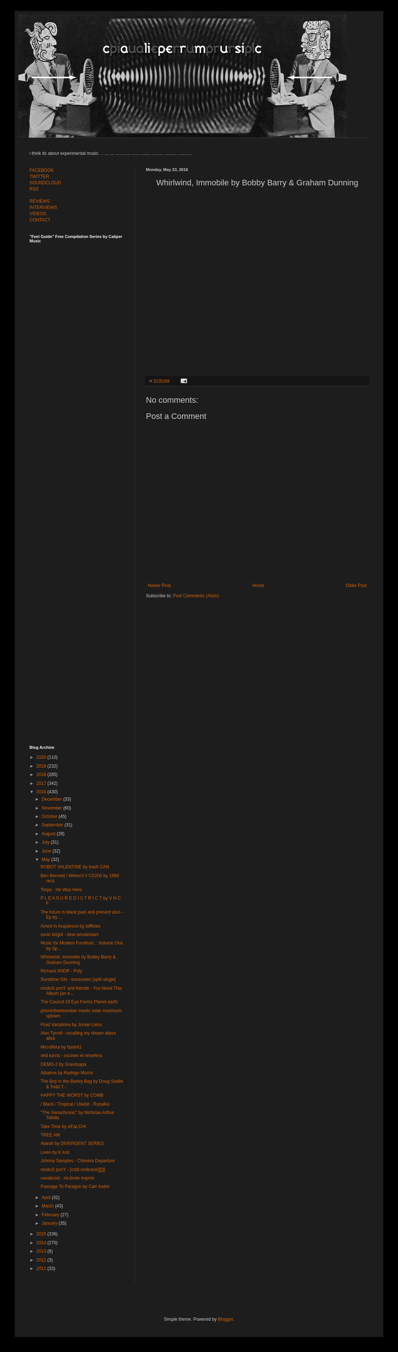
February (51, 1214)
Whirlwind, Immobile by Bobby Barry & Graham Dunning (78, 959)
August (49, 833)
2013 (42, 1251)
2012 (42, 1260)
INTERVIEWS (43, 207)
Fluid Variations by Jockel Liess (71, 1024)
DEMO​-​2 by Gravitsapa (63, 1064)
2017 (42, 783)
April (47, 1197)
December (52, 799)
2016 (42, 791)
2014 (42, 1242)
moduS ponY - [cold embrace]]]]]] (73, 1169)
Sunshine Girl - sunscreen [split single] (78, 979)
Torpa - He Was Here (61, 889)
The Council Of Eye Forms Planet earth (79, 1001)
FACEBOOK (41, 170)
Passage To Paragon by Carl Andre (75, 1186)
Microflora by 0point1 (61, 1047)
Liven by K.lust (55, 1152)
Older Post (356, 585)
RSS (34, 189)
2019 (42, 766)
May (46, 859)
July (46, 842)
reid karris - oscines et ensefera (71, 1055)
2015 (42, 1234)
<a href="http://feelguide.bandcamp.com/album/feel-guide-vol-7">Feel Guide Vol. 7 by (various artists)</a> (81, 324)
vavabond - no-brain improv (67, 1178)
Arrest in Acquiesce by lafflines (71, 926)
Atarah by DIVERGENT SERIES (72, 1143)
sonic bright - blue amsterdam (70, 934)
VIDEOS (37, 213)
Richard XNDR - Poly (61, 971)
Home (258, 585)
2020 (42, 757)
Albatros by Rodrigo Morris (67, 1072)
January (50, 1223)
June (47, 851)
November (52, 808)
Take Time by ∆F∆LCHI (63, 1126)
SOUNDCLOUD (45, 182)
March (48, 1206)
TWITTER (39, 176)
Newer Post (159, 585)
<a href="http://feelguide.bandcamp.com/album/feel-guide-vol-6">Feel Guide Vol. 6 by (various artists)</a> (81, 486)
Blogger (225, 1319)
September (53, 825)
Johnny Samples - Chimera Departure (78, 1160)
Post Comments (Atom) (196, 595)
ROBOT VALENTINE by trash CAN (75, 866)
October (50, 816)
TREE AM (50, 1135)
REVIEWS (39, 201)
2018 (42, 774)
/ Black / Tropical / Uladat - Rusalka (75, 1104)
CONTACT (39, 220)
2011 (42, 1268)
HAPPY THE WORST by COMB (72, 1095)
